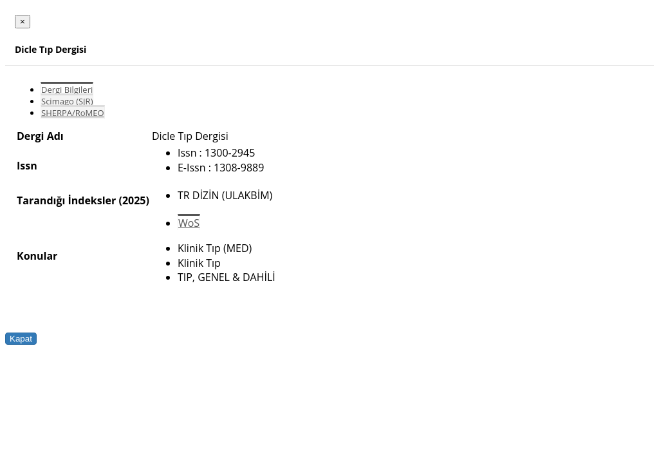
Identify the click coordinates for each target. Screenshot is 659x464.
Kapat (21, 338)
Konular (37, 256)
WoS (189, 223)
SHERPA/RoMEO (72, 113)
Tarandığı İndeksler (66, 200)
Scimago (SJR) (67, 101)
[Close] (22, 21)
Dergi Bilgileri (67, 89)
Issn (27, 166)
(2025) (133, 200)
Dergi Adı (40, 136)
